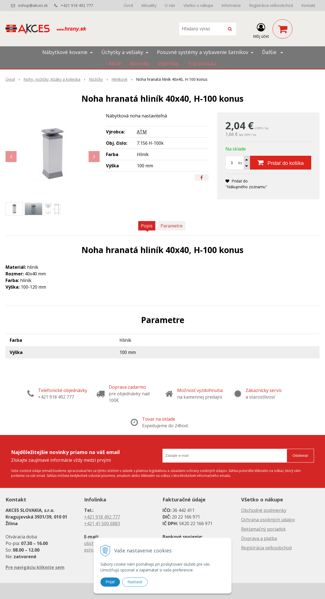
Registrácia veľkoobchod (271, 5)
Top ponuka (202, 63)
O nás (170, 5)
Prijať (110, 582)
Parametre (172, 226)
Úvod (128, 5)
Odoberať (300, 455)
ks (240, 162)
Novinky (139, 63)
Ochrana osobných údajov (268, 520)
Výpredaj (168, 63)
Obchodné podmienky (263, 510)
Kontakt (308, 5)
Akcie (115, 63)
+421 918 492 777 (77, 5)
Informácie (231, 5)
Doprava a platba (259, 538)
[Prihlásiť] (261, 30)
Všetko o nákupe (198, 5)
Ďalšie (272, 52)
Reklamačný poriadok (263, 529)
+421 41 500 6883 (102, 523)
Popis (147, 226)
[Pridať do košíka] (280, 163)
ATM (142, 132)
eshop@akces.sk (33, 5)
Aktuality (148, 5)
